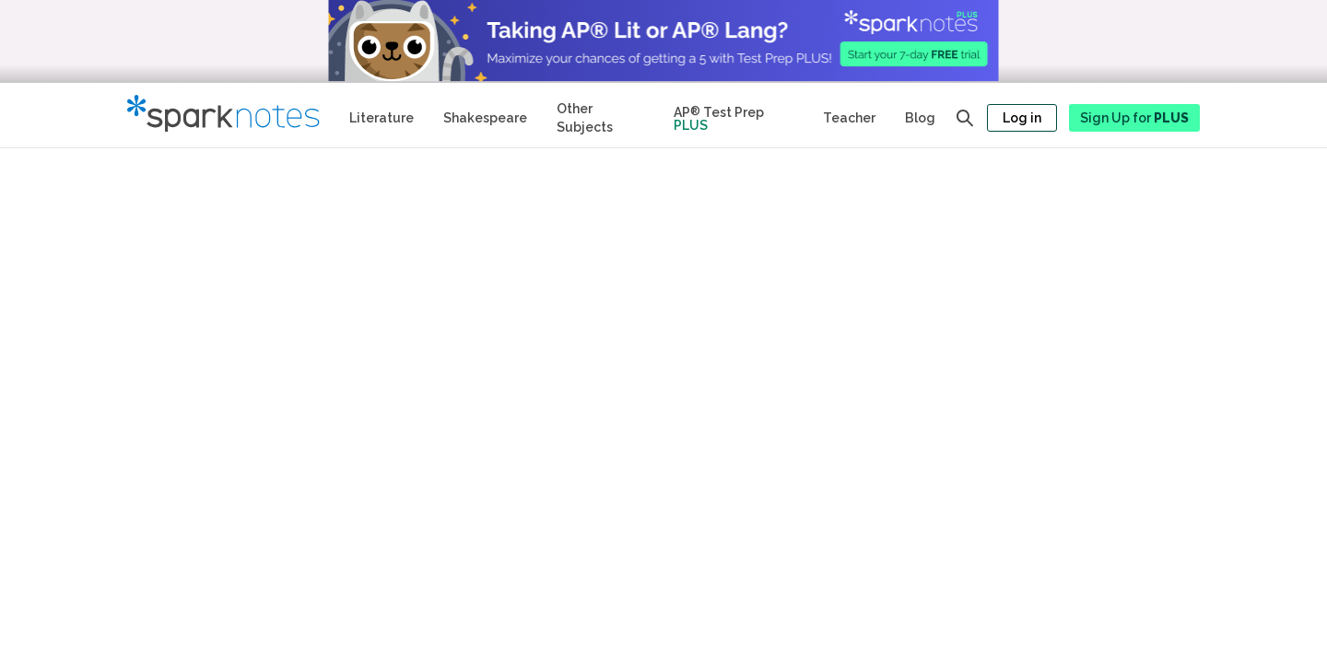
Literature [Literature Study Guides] (381, 117)
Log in (1022, 117)
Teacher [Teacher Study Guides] (849, 117)
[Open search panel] (965, 118)
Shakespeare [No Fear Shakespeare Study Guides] (485, 117)
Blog (920, 117)
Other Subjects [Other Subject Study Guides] (585, 117)
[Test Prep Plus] (733, 115)
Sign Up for (1134, 117)
